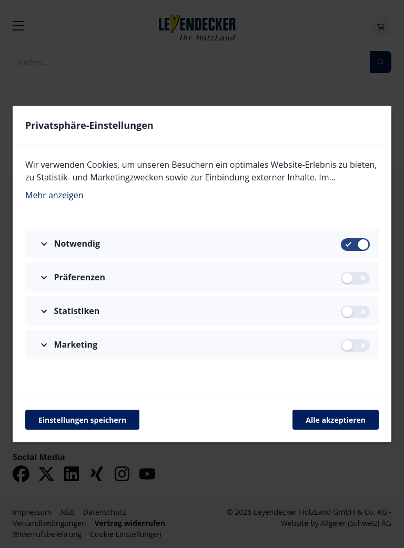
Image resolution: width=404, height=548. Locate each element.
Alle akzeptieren (336, 420)
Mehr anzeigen (54, 195)
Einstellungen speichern (82, 420)
